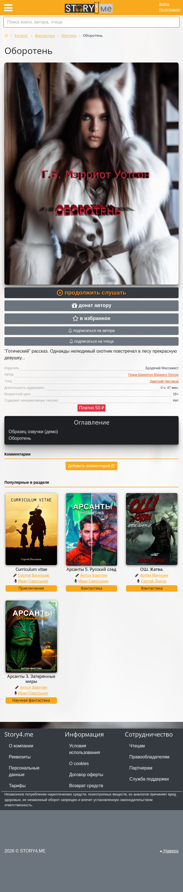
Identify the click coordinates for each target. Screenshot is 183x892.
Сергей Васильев (33, 575)
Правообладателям (149, 757)
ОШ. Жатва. (151, 569)
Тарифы (17, 785)
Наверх (169, 851)
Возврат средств (86, 785)
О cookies (79, 763)
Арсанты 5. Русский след (91, 569)
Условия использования (84, 749)
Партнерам (140, 768)
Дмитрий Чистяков (164, 381)
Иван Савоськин (33, 581)
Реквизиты (19, 757)
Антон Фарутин (94, 575)
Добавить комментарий (91, 466)
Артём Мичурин (154, 575)
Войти (164, 4)
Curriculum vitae (31, 569)
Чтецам (137, 745)
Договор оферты (86, 774)
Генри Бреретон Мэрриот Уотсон (153, 375)
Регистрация (169, 9)
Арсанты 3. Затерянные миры (31, 678)
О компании (21, 745)
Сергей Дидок (153, 581)
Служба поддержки (149, 779)
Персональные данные (24, 771)
